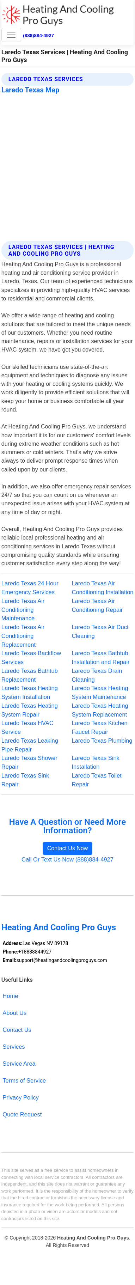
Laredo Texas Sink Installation (95, 762)
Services (13, 1046)
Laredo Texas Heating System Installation (29, 692)
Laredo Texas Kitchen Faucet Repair (100, 727)
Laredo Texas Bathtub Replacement (29, 675)
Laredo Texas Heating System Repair (29, 710)
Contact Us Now (67, 848)
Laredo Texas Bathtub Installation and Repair (101, 657)
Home (10, 996)
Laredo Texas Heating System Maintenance (100, 692)
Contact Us (16, 1030)
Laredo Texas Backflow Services (31, 657)
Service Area (18, 1063)
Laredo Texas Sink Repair (25, 779)
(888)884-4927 (38, 35)
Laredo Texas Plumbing (102, 740)
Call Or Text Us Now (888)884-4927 (67, 859)
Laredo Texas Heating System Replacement (100, 710)
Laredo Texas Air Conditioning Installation (103, 587)
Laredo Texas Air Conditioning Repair (97, 605)
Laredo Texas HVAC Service (27, 727)
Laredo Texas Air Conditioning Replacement (23, 636)
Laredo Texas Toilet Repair (97, 779)
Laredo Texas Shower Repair (29, 762)
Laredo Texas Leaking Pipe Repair (29, 745)
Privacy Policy (20, 1097)
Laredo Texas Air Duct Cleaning (100, 631)
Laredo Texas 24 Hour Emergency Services (30, 587)
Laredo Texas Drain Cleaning (97, 675)
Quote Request (22, 1114)
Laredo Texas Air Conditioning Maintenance (23, 610)
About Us (14, 1013)
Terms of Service (24, 1080)
